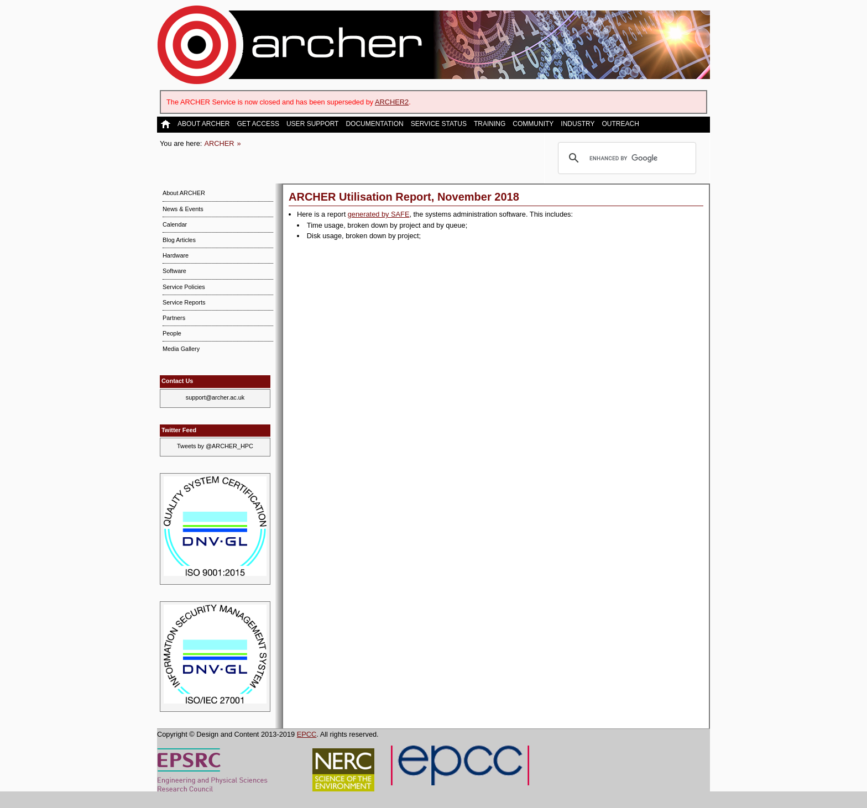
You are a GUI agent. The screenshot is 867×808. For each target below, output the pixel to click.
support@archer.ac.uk (215, 397)
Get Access (258, 124)
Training (489, 124)
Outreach (620, 124)
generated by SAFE (379, 214)
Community (533, 124)
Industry (577, 124)
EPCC (307, 734)
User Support (312, 124)
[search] (625, 158)
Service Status (439, 124)
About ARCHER (203, 124)
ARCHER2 (392, 102)
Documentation (374, 124)
